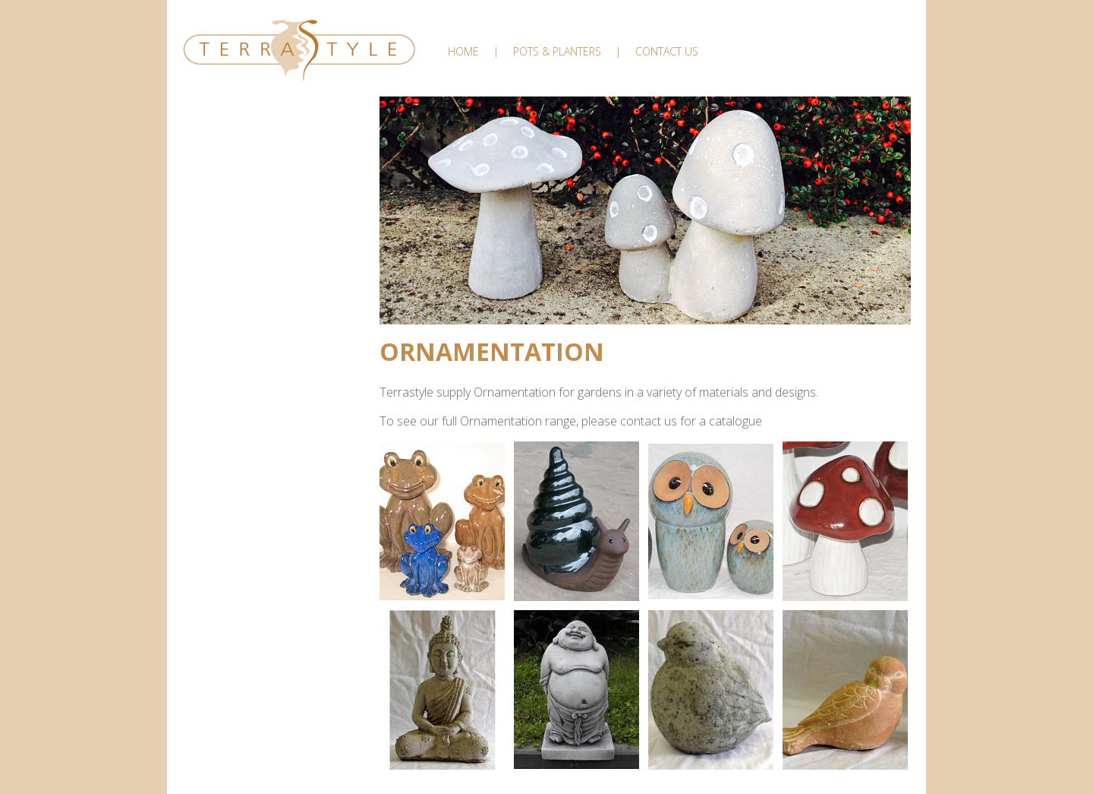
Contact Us (666, 51)
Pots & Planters (557, 51)
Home (463, 51)
